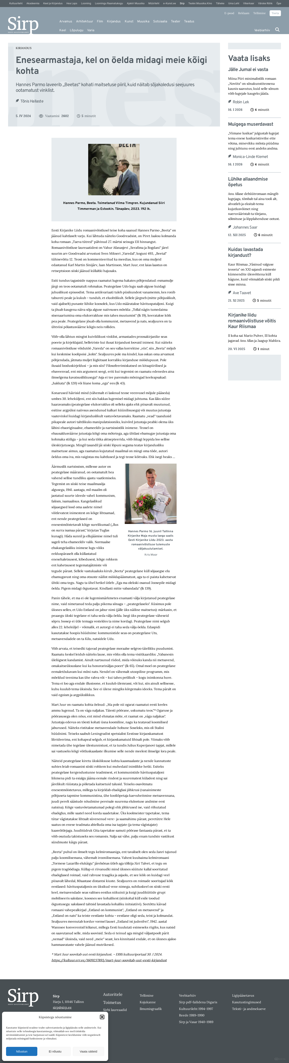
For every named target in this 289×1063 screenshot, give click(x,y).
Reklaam (243, 13)
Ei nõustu (55, 1051)
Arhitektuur (84, 22)
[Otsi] (277, 29)
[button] (102, 1017)
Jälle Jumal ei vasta (248, 70)
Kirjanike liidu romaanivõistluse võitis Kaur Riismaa (252, 321)
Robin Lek (241, 102)
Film (100, 22)
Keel (62, 30)
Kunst (129, 22)
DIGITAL (280, 1059)
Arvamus (65, 22)
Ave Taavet (242, 293)
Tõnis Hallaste (31, 101)
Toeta (275, 13)
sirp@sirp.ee (62, 1007)
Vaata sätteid (88, 1051)
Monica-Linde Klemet (250, 157)
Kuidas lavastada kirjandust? (245, 253)
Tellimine (259, 13)
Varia (90, 30)
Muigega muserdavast (250, 125)
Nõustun (21, 1051)
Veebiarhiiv (262, 30)
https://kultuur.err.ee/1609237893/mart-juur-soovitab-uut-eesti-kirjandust (109, 960)
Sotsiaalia (160, 22)
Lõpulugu (76, 30)
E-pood (229, 13)
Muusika (143, 22)
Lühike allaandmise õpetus (248, 182)
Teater (175, 22)
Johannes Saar (245, 227)
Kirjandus (114, 22)
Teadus (189, 22)
